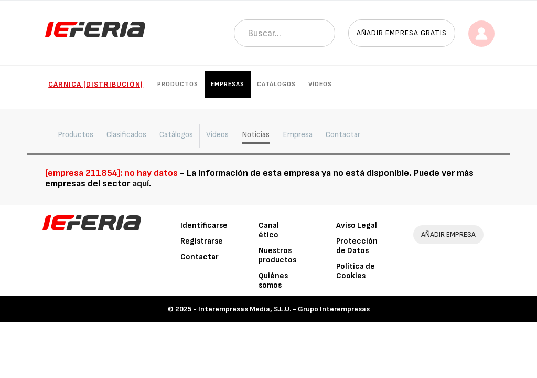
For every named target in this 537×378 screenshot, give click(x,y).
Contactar (199, 257)
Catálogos (276, 84)
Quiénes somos (273, 280)
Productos (177, 84)
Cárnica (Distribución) (95, 84)
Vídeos (320, 84)
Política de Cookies (355, 271)
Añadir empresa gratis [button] (402, 32)
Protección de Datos (357, 246)
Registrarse (201, 241)
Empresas (227, 84)
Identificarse (204, 225)
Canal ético (269, 230)
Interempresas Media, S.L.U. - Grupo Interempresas (284, 308)
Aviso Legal (356, 225)
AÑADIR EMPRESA (448, 234)
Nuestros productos (277, 255)
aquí (140, 183)
